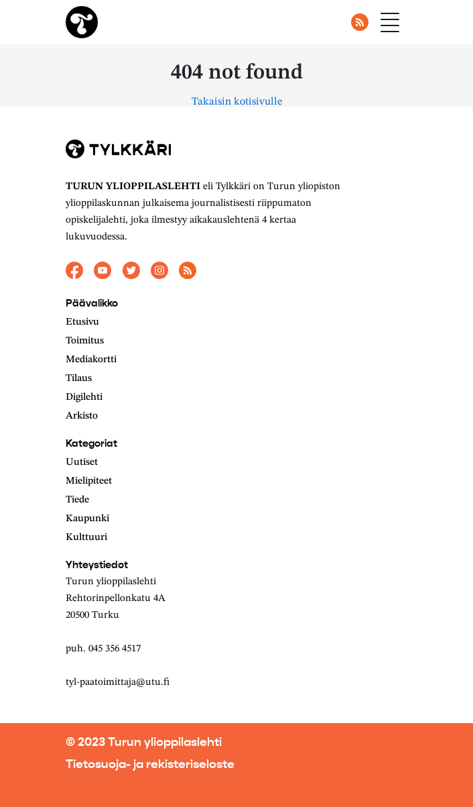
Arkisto (82, 416)
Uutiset (82, 463)
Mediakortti (91, 360)
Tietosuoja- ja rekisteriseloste (150, 764)
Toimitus (85, 341)
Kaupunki (87, 519)
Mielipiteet (89, 481)
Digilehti (84, 397)
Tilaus (79, 379)
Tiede (77, 500)
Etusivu (82, 322)
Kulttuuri (86, 538)
